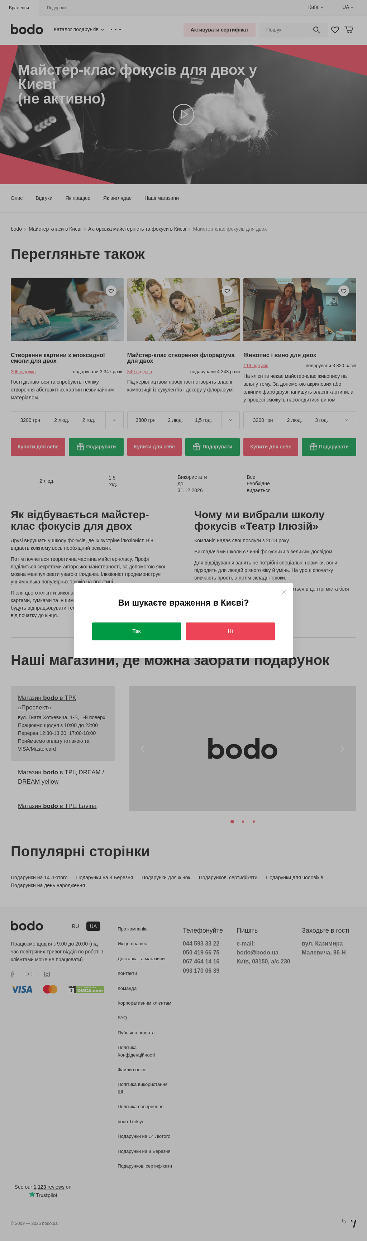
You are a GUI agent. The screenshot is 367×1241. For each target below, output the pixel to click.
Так (137, 631)
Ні (230, 631)
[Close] (284, 592)
